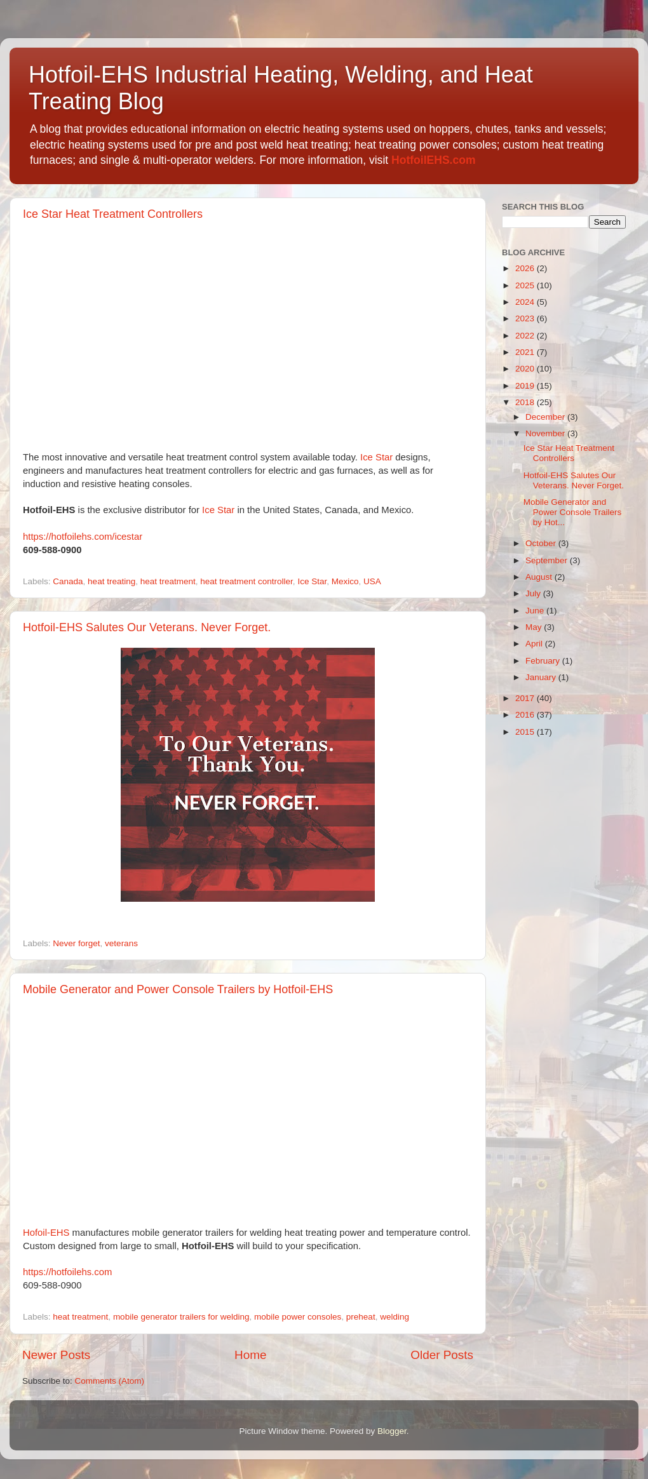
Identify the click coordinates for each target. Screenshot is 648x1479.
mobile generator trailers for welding (181, 1317)
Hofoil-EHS (46, 1233)
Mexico (345, 581)
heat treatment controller (246, 581)
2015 (526, 732)
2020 (526, 368)
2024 (526, 302)
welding (394, 1317)
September (547, 560)
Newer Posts (56, 1355)
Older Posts (441, 1355)
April (535, 643)
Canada (68, 581)
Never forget (76, 943)
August (540, 577)
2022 (526, 335)
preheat (360, 1317)
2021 (526, 352)
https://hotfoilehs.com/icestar (82, 537)
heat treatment (168, 581)
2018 (526, 402)
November (546, 433)
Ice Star (376, 457)
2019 (526, 386)
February (543, 661)
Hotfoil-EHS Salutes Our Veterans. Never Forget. (147, 627)
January (541, 677)
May (534, 627)
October (541, 543)
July (534, 593)
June (535, 610)
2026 (526, 268)
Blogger (392, 1431)
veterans (121, 943)
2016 (526, 714)
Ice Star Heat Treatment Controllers (113, 214)
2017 (526, 698)
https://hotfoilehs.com (67, 1272)
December (546, 417)
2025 (526, 285)
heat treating (111, 581)
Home (250, 1355)
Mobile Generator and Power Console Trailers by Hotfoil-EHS (178, 989)
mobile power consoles (297, 1317)
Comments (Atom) (110, 1381)
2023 (526, 318)
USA (372, 581)
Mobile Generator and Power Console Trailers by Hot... (572, 512)
